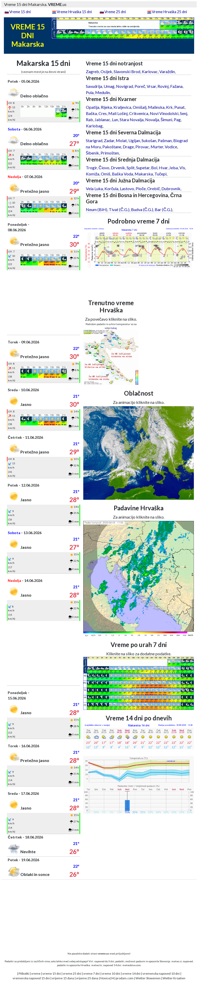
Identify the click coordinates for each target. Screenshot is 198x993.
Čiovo (103, 167)
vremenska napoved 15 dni (31, 978)
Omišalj (139, 107)
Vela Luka (94, 188)
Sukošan (149, 140)
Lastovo (127, 188)
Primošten (110, 152)
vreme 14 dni (131, 973)
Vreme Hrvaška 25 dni (169, 12)
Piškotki (24, 973)
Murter (157, 146)
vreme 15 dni (52, 973)
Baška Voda (122, 173)
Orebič (153, 188)
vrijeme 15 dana (63, 978)
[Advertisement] (43, 302)
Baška (91, 113)
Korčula (111, 188)
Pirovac (142, 146)
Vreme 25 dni (115, 12)
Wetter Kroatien (174, 978)
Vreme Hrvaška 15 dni (74, 12)
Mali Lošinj (118, 113)
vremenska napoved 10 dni (161, 973)
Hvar (163, 167)
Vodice (171, 146)
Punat (179, 107)
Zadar (109, 140)
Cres (102, 113)
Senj (183, 113)
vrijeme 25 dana (87, 978)
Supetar (143, 167)
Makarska (144, 173)
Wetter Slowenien (148, 978)
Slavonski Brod (127, 71)
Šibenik (92, 152)
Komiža (92, 173)
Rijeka (106, 107)
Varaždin (167, 71)
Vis (182, 167)
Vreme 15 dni (20, 12)
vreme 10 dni (111, 973)
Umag (109, 86)
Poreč (140, 86)
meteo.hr (96, 965)
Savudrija (94, 86)
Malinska (156, 107)
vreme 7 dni (91, 973)
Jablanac (102, 119)
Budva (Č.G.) (142, 209)
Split (131, 167)
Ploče (141, 188)
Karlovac (150, 71)
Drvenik (118, 167)
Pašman (165, 140)
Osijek (106, 71)
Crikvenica (138, 113)
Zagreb (92, 71)
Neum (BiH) (96, 209)
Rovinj (163, 86)
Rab (89, 119)
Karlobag (94, 125)
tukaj (114, 327)
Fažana (176, 86)
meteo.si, (176, 961)
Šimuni (166, 119)
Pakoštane (111, 146)
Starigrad (94, 140)
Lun (115, 119)
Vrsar (151, 86)
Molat (121, 140)
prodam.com (125, 978)
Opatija (92, 107)
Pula (90, 92)
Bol (154, 167)
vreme (35, 973)
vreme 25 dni (72, 973)
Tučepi (160, 173)
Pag (177, 119)
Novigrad (124, 86)
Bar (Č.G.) (163, 209)
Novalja (152, 119)
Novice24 (107, 978)
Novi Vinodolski (164, 113)
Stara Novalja (132, 119)
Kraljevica (122, 107)
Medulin (102, 92)
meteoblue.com (131, 965)
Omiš (105, 173)
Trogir (91, 167)
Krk (169, 107)
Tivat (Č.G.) (119, 209)
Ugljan (134, 140)
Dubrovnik (170, 188)
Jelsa (173, 167)
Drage (128, 146)
